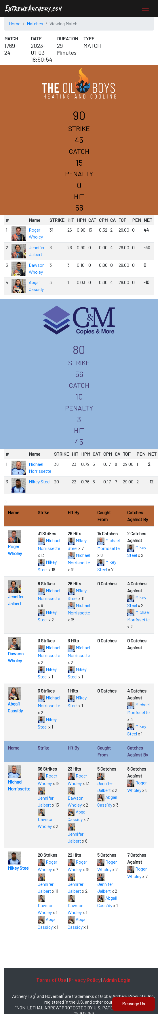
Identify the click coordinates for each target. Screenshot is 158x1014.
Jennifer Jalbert (16, 594)
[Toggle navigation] (145, 8)
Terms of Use (51, 980)
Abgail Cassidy (15, 701)
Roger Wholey (15, 544)
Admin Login (116, 980)
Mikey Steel (39, 481)
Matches (35, 23)
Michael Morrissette (19, 780)
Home (14, 23)
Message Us (133, 1003)
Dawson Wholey (16, 651)
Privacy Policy (85, 980)
